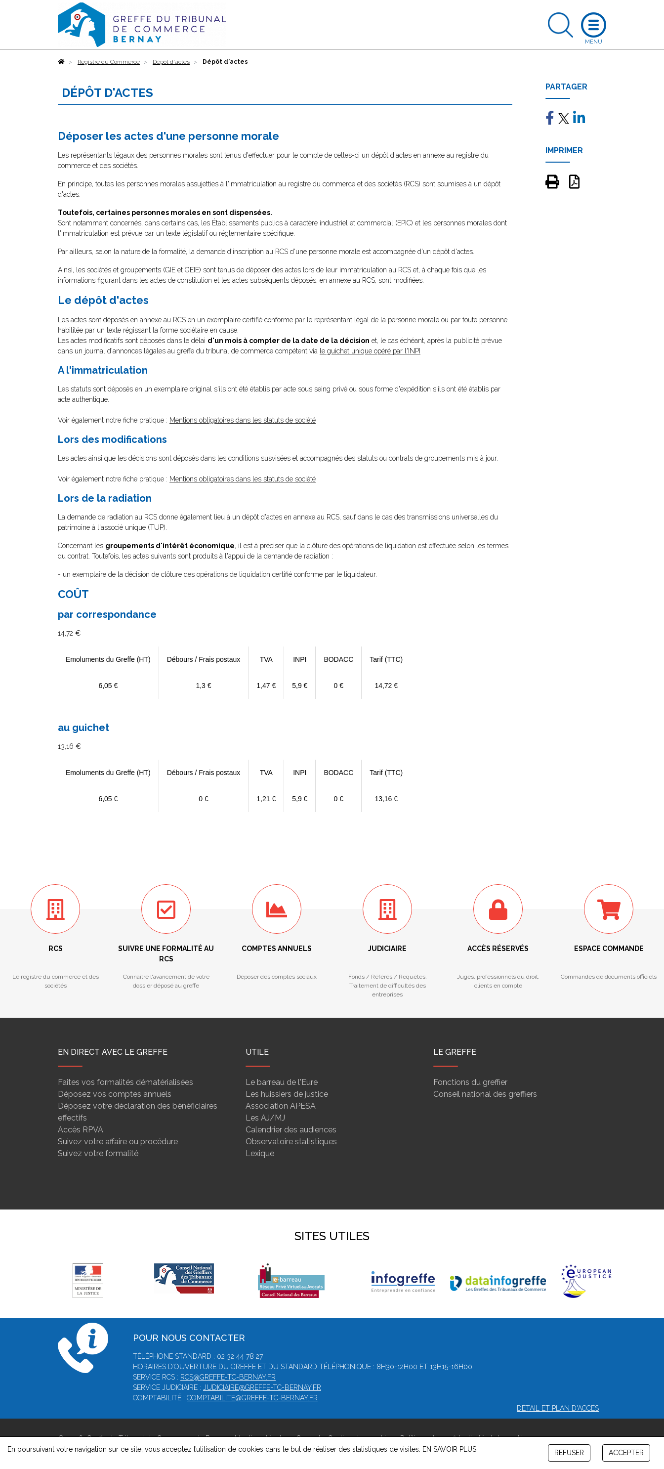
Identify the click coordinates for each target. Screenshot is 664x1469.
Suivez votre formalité (98, 1153)
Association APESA (281, 1106)
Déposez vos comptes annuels (114, 1094)
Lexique (260, 1153)
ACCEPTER (626, 1453)
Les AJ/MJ (265, 1118)
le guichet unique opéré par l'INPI (370, 351)
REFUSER (569, 1453)
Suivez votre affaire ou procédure (118, 1141)
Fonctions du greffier (470, 1082)
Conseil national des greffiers (485, 1094)
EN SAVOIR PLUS (449, 1449)
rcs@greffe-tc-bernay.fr (228, 1377)
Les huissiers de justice (287, 1094)
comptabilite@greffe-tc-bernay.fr (252, 1398)
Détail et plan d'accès (558, 1408)
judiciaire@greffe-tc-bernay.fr (262, 1387)
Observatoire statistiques (291, 1141)
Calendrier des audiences (291, 1129)
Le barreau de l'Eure (282, 1082)
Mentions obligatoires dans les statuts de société (242, 420)
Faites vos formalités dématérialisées (125, 1082)
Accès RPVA (80, 1129)
